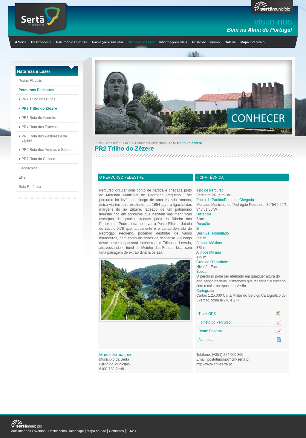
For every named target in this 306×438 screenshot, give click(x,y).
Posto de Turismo (206, 42)
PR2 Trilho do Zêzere (39, 108)
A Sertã (20, 42)
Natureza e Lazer (141, 42)
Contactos (116, 431)
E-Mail (131, 431)
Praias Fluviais (30, 81)
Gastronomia (41, 42)
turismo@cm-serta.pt (233, 359)
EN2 (22, 177)
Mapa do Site (96, 431)
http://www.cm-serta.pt (214, 364)
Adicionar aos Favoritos (28, 431)
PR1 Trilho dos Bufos (38, 99)
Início (99, 143)
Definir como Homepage (66, 431)
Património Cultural (71, 42)
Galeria (229, 42)
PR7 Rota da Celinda (38, 159)
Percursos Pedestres (36, 90)
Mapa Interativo (253, 42)
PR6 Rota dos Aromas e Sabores (48, 150)
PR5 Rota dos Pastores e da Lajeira (44, 138)
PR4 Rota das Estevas (40, 127)
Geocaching (28, 168)
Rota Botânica (30, 187)
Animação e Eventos (107, 42)
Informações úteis (173, 42)
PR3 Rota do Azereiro (39, 118)
